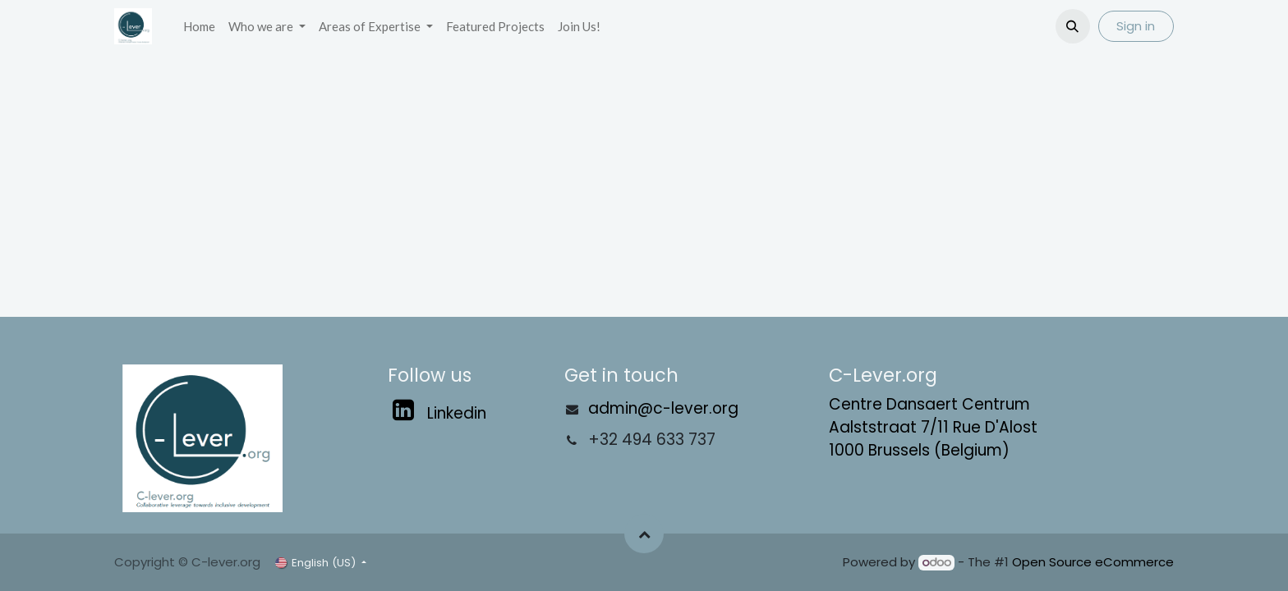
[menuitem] (199, 27)
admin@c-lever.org (663, 408)
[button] (1073, 26)
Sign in (1135, 25)
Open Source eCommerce (1093, 561)
